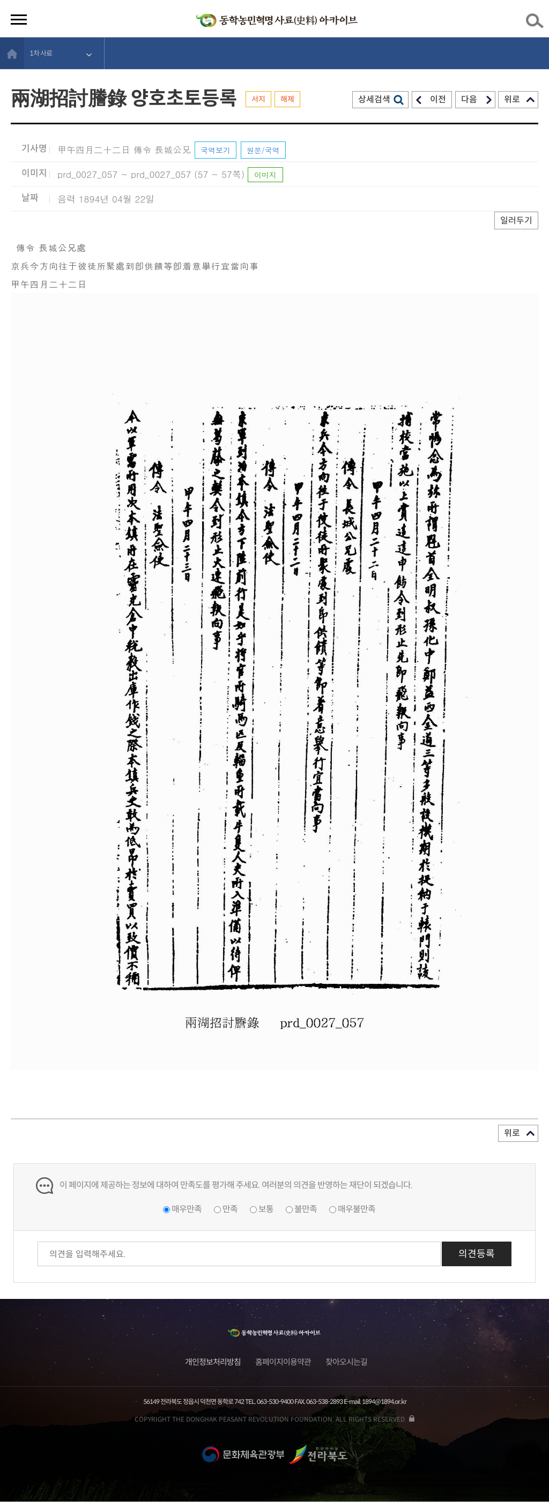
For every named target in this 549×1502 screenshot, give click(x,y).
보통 (265, 1209)
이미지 (265, 174)
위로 (512, 99)
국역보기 (216, 150)
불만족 (305, 1209)
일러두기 (516, 220)
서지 (258, 99)
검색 (536, 23)
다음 (469, 99)
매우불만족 (356, 1209)
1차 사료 (40, 53)
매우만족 (187, 1209)
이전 (438, 99)
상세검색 (374, 99)
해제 (287, 99)
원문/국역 (263, 150)
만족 (230, 1209)
